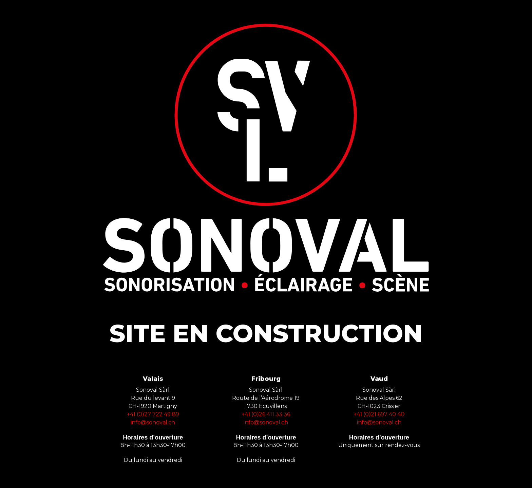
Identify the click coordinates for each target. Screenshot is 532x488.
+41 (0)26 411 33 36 (266, 414)
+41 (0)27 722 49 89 (153, 414)
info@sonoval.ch (153, 422)
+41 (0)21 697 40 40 (379, 414)
